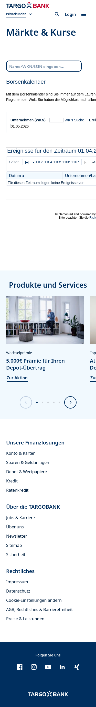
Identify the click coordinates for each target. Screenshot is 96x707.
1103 (39, 162)
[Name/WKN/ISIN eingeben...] (44, 66)
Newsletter (16, 536)
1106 (66, 162)
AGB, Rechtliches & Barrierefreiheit (39, 609)
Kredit (12, 481)
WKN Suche (74, 120)
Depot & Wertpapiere (26, 471)
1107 (75, 162)
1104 (48, 162)
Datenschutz (18, 591)
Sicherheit (15, 554)
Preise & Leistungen (25, 619)
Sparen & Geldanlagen (27, 462)
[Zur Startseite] (27, 5)
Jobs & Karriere (20, 517)
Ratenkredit (17, 490)
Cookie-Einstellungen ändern (34, 600)
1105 (57, 162)
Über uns (15, 527)
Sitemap (14, 545)
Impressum (17, 582)
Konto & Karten (21, 453)
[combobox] (44, 66)
